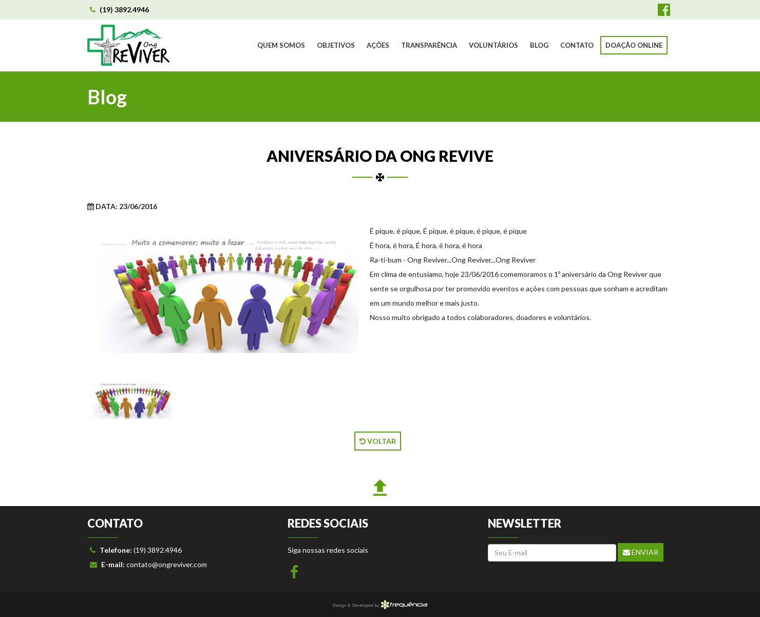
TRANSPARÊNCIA (429, 45)
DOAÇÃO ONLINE (633, 45)
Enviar (640, 552)
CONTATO (577, 45)
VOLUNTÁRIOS (493, 45)
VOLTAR (377, 441)
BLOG (539, 45)
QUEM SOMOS (281, 45)
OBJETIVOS (336, 45)
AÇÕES (378, 45)
